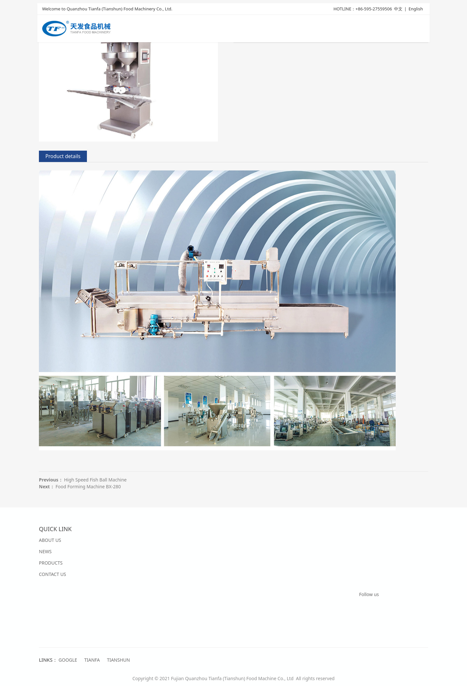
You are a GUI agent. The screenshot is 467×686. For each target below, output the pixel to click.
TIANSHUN (118, 660)
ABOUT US (50, 540)
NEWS (45, 551)
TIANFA (92, 660)
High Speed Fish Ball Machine (95, 480)
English (416, 9)
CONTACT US (52, 574)
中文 (398, 9)
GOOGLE (68, 660)
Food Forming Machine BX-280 (88, 486)
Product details (62, 156)
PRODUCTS (51, 563)
